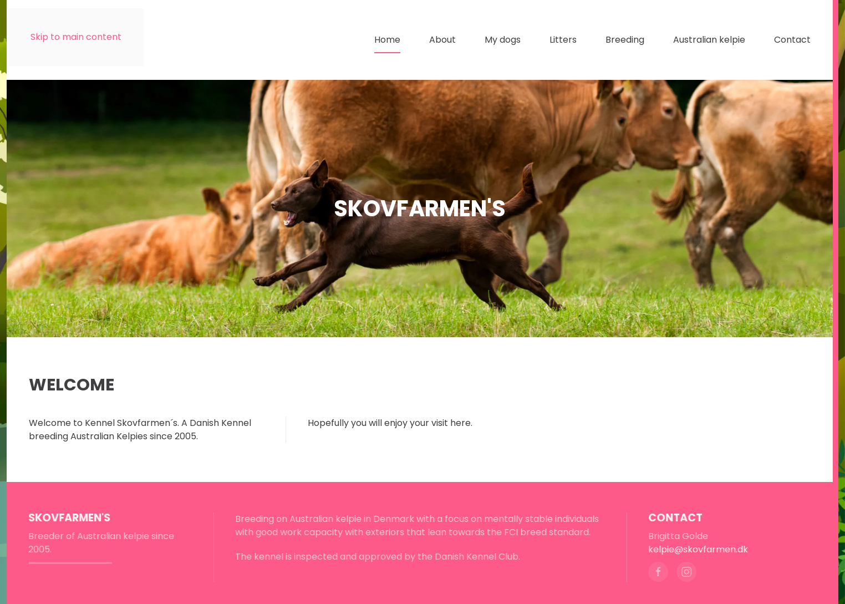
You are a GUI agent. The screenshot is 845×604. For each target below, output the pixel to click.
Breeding (624, 39)
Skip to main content (75, 37)
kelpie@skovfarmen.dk (697, 549)
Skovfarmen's (68, 517)
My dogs (503, 39)
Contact (792, 39)
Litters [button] (563, 39)
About (442, 39)
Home (387, 39)
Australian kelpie (709, 39)
